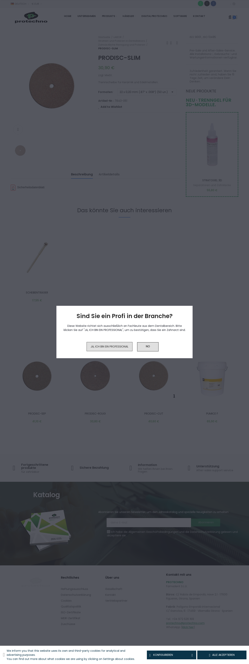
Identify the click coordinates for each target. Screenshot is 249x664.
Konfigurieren (171, 655)
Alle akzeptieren (222, 655)
